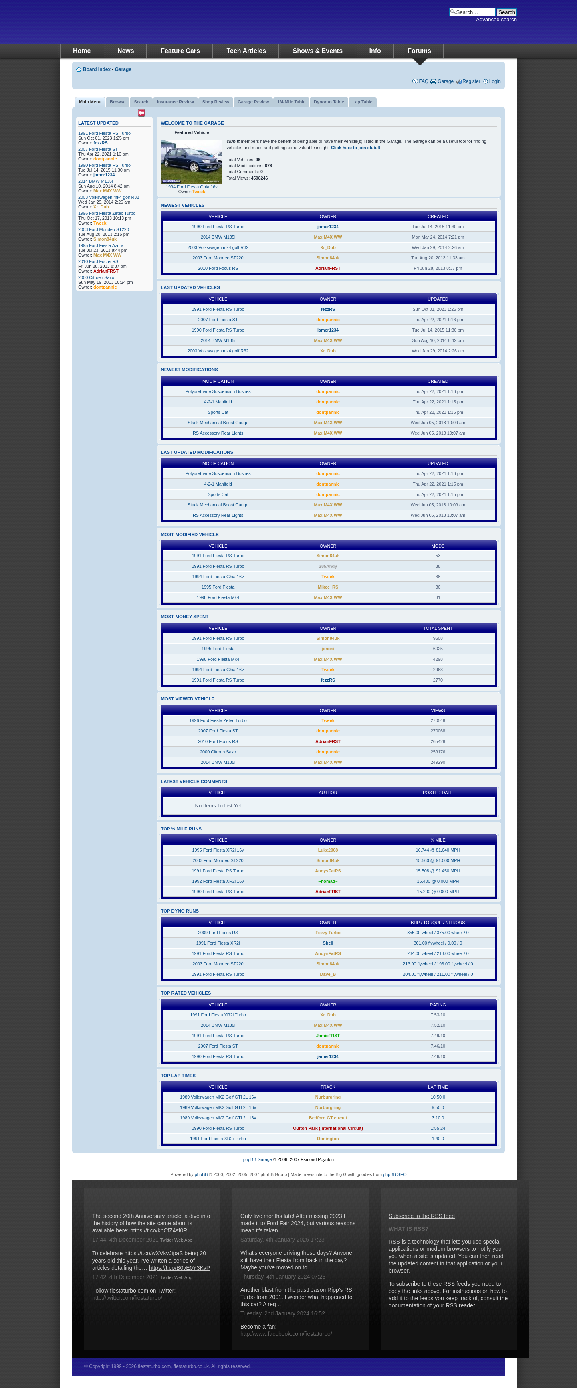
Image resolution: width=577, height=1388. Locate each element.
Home (82, 50)
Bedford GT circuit (328, 1117)
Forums (419, 50)
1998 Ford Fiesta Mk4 (218, 597)
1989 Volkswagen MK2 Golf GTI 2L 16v (218, 1097)
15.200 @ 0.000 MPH (438, 891)
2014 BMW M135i (95, 181)
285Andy (328, 566)
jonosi (328, 648)
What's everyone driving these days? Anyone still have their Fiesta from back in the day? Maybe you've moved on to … (296, 1260)
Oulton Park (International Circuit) (328, 1128)
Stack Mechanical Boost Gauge (218, 422)
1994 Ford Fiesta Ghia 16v (192, 186)
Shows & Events (318, 50)
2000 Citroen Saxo (96, 277)
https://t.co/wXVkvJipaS (153, 1253)
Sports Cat (218, 412)
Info (375, 50)
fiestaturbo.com (140, 22)
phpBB (201, 1174)
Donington (328, 1138)
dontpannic (105, 158)
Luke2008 (328, 850)
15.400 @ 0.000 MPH (438, 881)
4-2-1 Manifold (218, 401)
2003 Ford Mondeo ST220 (103, 229)
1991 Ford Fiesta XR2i (218, 943)
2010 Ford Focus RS (98, 261)
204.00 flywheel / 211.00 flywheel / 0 (438, 974)
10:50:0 (438, 1097)
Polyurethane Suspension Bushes (217, 391)
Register (471, 81)
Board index (97, 69)
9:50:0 (438, 1107)
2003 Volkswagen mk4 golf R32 (108, 197)
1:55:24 (438, 1128)
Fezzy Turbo (328, 932)
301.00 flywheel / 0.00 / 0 (438, 943)
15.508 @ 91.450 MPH (438, 870)
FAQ (423, 81)
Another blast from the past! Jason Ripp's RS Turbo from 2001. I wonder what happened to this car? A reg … (296, 1297)
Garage (123, 69)
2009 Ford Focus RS (218, 932)
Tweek (99, 223)
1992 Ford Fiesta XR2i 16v (218, 881)
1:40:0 (438, 1138)
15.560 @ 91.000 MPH (438, 860)
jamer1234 (104, 174)
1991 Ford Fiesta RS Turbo (104, 133)
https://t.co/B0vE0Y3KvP (179, 1268)
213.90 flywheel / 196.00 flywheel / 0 (438, 963)
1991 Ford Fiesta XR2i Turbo (218, 1014)
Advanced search (496, 19)
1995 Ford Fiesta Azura (100, 245)
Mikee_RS (328, 587)
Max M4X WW (107, 190)
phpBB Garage (257, 1159)
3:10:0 (438, 1117)
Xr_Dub (101, 206)
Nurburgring (328, 1097)
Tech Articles (246, 50)
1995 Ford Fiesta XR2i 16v (218, 850)
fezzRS (100, 142)
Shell (328, 943)
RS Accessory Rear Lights (218, 433)
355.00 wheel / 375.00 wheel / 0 (438, 932)
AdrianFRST (106, 271)
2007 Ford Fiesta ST (98, 149)
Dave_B (328, 974)
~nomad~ (327, 881)
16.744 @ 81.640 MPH (438, 850)
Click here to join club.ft (355, 147)
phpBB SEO (395, 1174)
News (125, 50)
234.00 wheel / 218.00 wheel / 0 (438, 953)
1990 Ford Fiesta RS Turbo (104, 165)
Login (495, 81)
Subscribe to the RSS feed (422, 1216)
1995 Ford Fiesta (218, 587)
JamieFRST (328, 1035)
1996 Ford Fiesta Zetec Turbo (106, 213)
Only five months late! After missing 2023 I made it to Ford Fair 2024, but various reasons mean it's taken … (297, 1223)
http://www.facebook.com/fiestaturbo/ (286, 1334)
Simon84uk (105, 239)
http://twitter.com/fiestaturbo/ (127, 1298)
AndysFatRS (328, 870)
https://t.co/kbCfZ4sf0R (158, 1230)
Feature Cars (180, 50)
